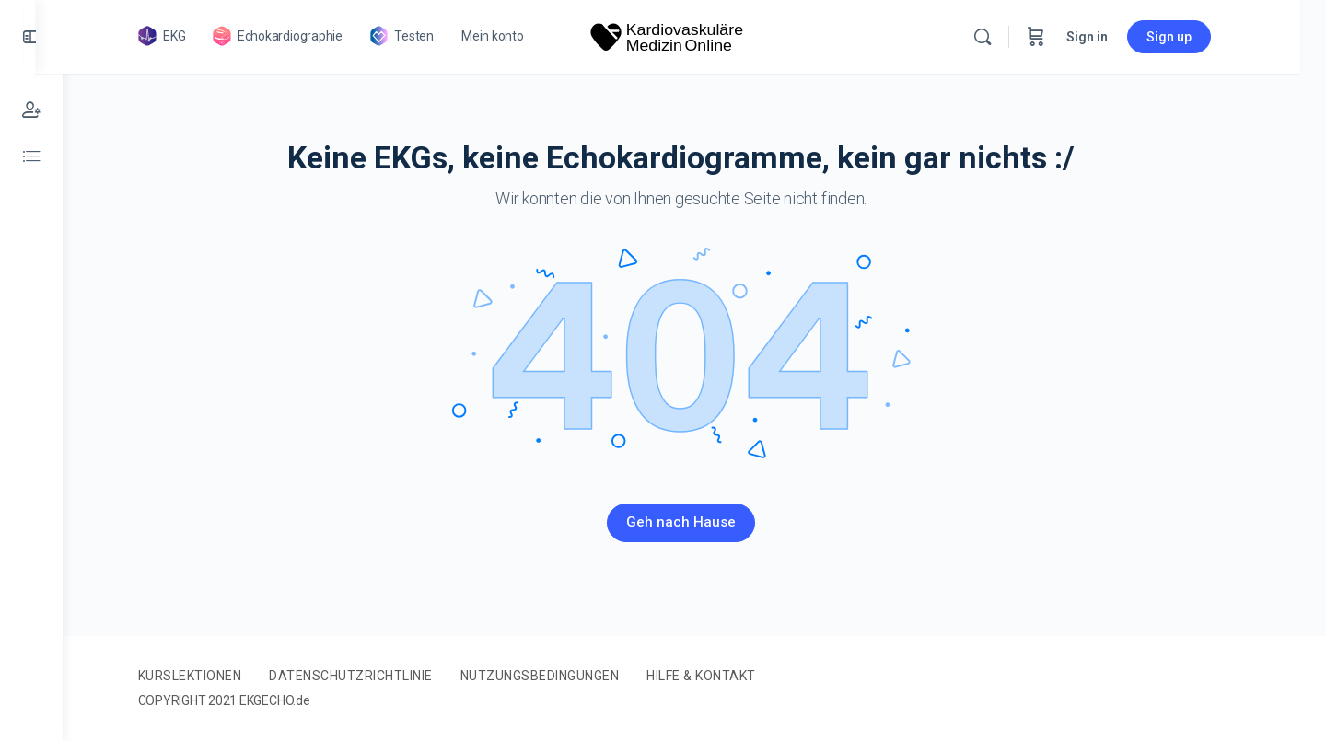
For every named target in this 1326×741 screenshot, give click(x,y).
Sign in (1113, 36)
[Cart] (1063, 37)
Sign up (1195, 36)
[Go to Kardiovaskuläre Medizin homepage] (694, 35)
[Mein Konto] (31, 110)
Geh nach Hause (695, 522)
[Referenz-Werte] (31, 156)
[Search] (1009, 37)
